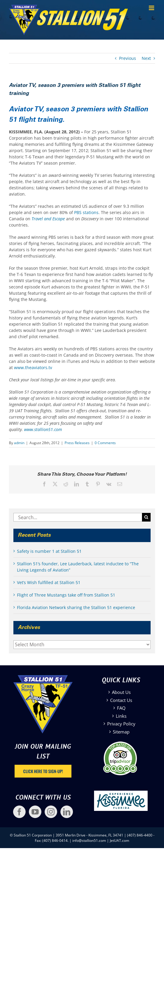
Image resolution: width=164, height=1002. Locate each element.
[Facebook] (19, 812)
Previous (127, 58)
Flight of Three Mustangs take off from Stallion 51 (66, 595)
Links (121, 716)
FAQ (121, 708)
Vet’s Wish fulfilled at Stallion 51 (48, 582)
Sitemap (121, 732)
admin (19, 442)
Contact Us (121, 700)
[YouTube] (35, 812)
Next (146, 58)
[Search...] (77, 517)
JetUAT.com (119, 840)
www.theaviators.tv (33, 367)
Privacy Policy (121, 724)
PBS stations (86, 212)
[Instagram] (51, 812)
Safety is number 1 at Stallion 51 (49, 551)
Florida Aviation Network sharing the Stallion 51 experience (76, 607)
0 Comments (105, 442)
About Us (121, 692)
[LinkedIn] (66, 812)
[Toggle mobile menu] (152, 8)
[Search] (146, 517)
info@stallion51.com (89, 840)
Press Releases (77, 442)
